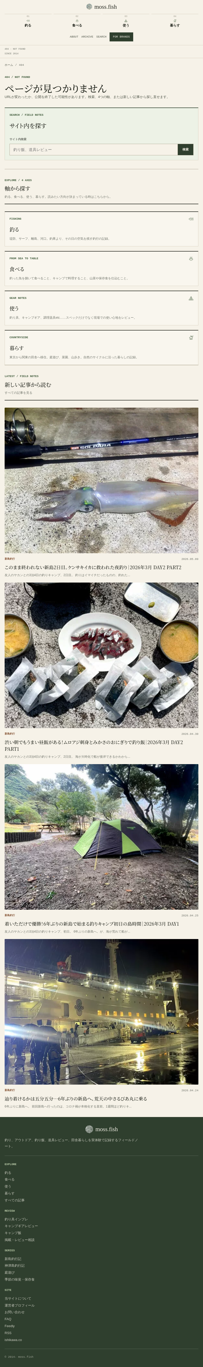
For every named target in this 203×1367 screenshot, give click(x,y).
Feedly (10, 1326)
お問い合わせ (15, 1312)
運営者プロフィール (20, 1305)
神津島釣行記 (15, 1265)
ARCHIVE (87, 36)
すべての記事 (15, 1200)
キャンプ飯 (13, 1233)
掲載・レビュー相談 (20, 1240)
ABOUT (74, 36)
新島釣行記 (13, 1259)
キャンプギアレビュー (21, 1226)
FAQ (8, 1319)
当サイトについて (18, 1298)
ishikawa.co (13, 1340)
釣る (8, 1173)
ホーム (9, 65)
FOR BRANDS (121, 36)
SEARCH (101, 36)
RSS (8, 1333)
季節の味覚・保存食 (20, 1279)
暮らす (10, 1193)
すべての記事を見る (18, 393)
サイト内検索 (17, 139)
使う (8, 1186)
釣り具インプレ (16, 1219)
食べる (10, 1179)
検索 (185, 149)
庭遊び (10, 1272)
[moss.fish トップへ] (101, 7)
